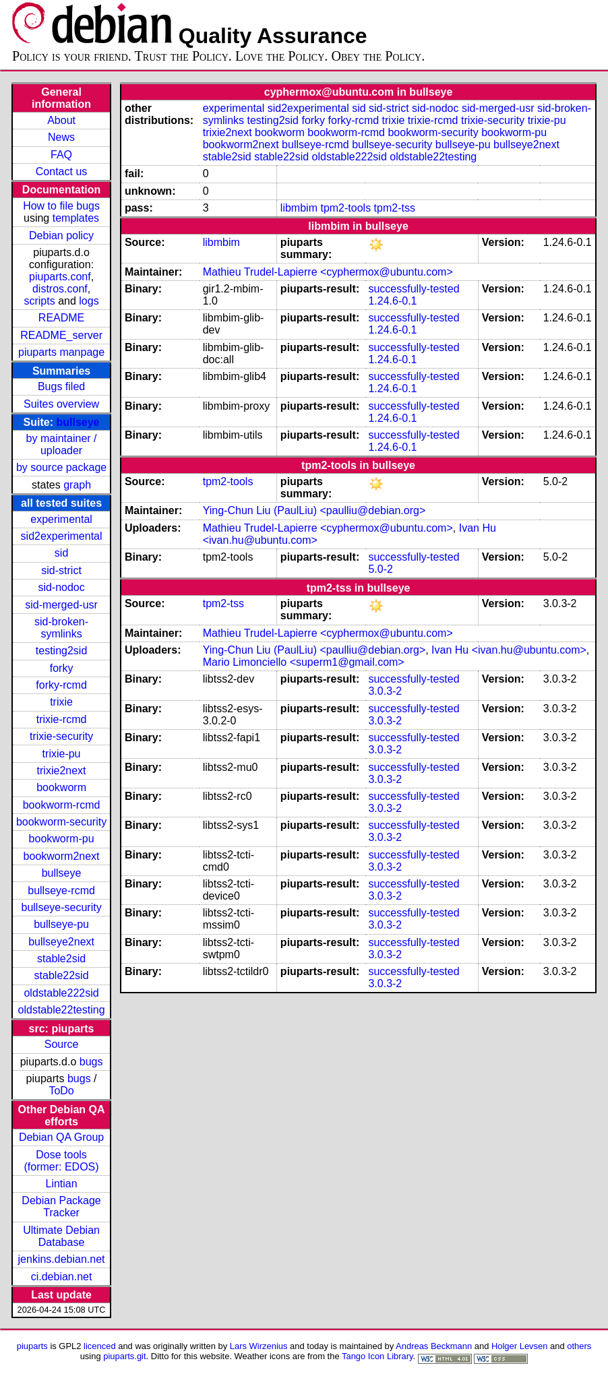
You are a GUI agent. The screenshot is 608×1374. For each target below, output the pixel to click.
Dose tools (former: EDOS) (61, 1161)
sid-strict (61, 570)
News (61, 137)
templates (76, 218)
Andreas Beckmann (434, 1346)
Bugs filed (61, 386)
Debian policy (61, 235)
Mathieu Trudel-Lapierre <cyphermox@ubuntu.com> (328, 272)
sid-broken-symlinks (61, 627)
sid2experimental (61, 536)
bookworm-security (61, 821)
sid (61, 553)
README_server (61, 335)
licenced (100, 1346)
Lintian (61, 1183)
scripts (39, 301)
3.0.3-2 (385, 691)
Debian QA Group (61, 1137)
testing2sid (62, 650)
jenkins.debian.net (61, 1259)
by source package (61, 467)
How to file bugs (61, 206)
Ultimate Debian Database (61, 1236)
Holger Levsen (519, 1346)
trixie (61, 702)
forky (61, 668)
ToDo (61, 1090)
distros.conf (60, 288)
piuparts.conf (60, 276)
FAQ (61, 154)
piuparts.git (124, 1356)
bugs (91, 1061)
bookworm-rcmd (61, 805)
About (61, 120)
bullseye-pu (61, 924)
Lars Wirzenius (259, 1346)
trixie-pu (61, 753)
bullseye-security (61, 907)
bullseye (77, 422)
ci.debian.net (61, 1276)
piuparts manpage (61, 352)
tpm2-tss (394, 208)
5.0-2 (380, 569)
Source (61, 1044)
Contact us (61, 171)
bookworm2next (62, 856)
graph (77, 485)
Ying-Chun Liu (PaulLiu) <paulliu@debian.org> (314, 510)
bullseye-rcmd (61, 890)
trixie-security (61, 736)
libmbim (298, 208)
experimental (61, 519)
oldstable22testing (61, 1010)
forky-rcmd (61, 685)
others (579, 1346)
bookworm (61, 787)
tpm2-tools (345, 208)
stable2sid (61, 958)
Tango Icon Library (377, 1356)
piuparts (32, 1346)
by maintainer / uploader (61, 444)
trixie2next (61, 770)
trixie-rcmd (61, 719)
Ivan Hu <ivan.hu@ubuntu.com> (508, 650)
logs (88, 301)
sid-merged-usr (61, 605)
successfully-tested (413, 288)
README (61, 317)
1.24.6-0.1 (392, 301)
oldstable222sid (61, 993)
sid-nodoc (61, 587)
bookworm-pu (61, 838)
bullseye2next (61, 941)
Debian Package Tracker (61, 1206)
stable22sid (61, 975)
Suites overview (61, 404)
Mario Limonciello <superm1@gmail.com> (303, 662)
